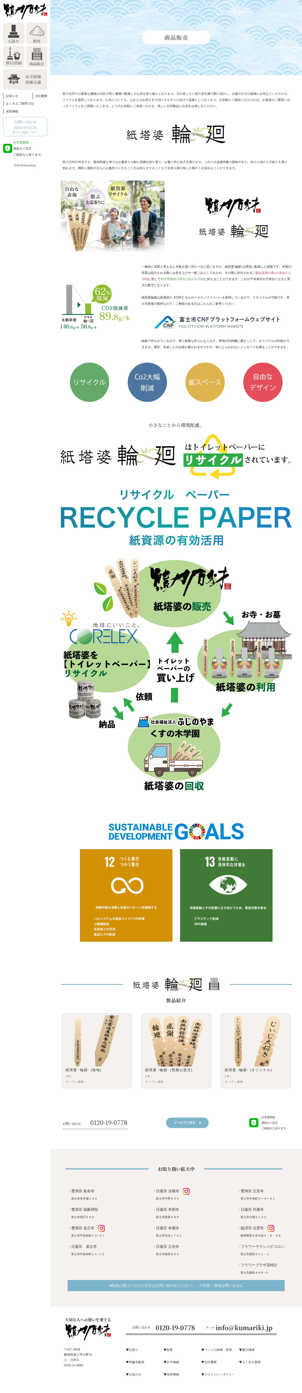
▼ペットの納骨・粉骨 (216, 1349)
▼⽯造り (132, 1349)
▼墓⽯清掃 (246, 1349)
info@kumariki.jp (244, 1327)
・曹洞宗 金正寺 (86, 1231)
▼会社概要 (209, 1362)
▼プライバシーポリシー (218, 1374)
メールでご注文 (187, 1123)
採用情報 (12, 111)
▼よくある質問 (250, 1362)
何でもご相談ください (25, 126)
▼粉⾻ (168, 1349)
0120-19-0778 (95, 1122)
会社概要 (41, 96)
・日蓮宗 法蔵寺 (171, 1194)
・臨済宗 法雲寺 (259, 1231)
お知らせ (12, 96)
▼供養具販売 (135, 1362)
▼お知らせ (133, 1374)
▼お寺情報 (171, 1362)
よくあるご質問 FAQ (20, 103)
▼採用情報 (171, 1374)
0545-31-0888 (73, 1365)
